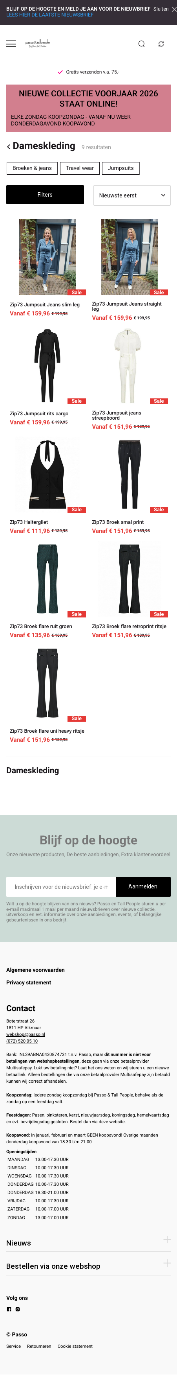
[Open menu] (11, 44)
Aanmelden (142, 886)
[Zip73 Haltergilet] (47, 485)
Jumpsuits (121, 168)
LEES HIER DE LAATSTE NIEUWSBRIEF (49, 15)
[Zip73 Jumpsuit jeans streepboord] (130, 378)
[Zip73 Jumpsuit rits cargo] (47, 378)
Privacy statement (28, 983)
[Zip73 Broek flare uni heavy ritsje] (47, 694)
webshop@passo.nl (25, 1034)
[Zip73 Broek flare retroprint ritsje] (130, 590)
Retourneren (39, 1346)
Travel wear (80, 168)
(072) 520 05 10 (22, 1041)
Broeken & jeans (32, 168)
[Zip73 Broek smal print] (130, 485)
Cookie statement (75, 1346)
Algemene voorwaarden (35, 970)
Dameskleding (40, 146)
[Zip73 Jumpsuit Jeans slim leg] (47, 270)
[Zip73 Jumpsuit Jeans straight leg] (130, 270)
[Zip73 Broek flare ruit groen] (47, 590)
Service (13, 1346)
